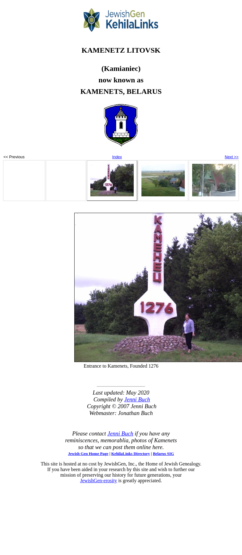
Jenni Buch (137, 399)
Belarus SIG (163, 453)
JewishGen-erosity (98, 480)
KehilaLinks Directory (130, 453)
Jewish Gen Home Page (88, 453)
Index (117, 157)
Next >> (232, 157)
